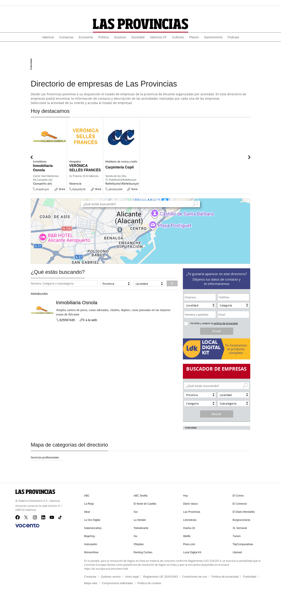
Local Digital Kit (192, 550)
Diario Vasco (190, 503)
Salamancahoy (92, 527)
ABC (87, 495)
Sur (136, 511)
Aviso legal (132, 574)
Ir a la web (88, 320)
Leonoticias (189, 519)
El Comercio (240, 503)
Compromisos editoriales (117, 581)
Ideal (87, 511)
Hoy (185, 495)
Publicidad (249, 574)
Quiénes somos (111, 574)
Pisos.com (189, 542)
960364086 (115, 189)
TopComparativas (243, 542)
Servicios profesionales (45, 457)
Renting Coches (143, 550)
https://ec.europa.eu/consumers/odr (106, 567)
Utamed (237, 550)
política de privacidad (225, 323)
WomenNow (91, 550)
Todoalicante (141, 527)
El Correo (238, 495)
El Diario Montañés (244, 511)
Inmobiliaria (39, 293)
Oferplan (139, 542)
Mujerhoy (89, 535)
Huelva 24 (189, 527)
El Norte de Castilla (145, 503)
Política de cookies (149, 581)
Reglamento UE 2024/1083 (160, 574)
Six (135, 535)
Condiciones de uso (194, 574)
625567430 (42, 189)
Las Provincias (191, 511)
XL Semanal (240, 527)
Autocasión (90, 542)
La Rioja (89, 503)
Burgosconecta (241, 519)
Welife (186, 535)
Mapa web (90, 581)
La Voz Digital (92, 519)
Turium (237, 535)
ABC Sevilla (141, 495)
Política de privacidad (225, 574)
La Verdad (140, 519)
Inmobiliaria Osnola (76, 302)
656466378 (78, 189)
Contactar (90, 574)
